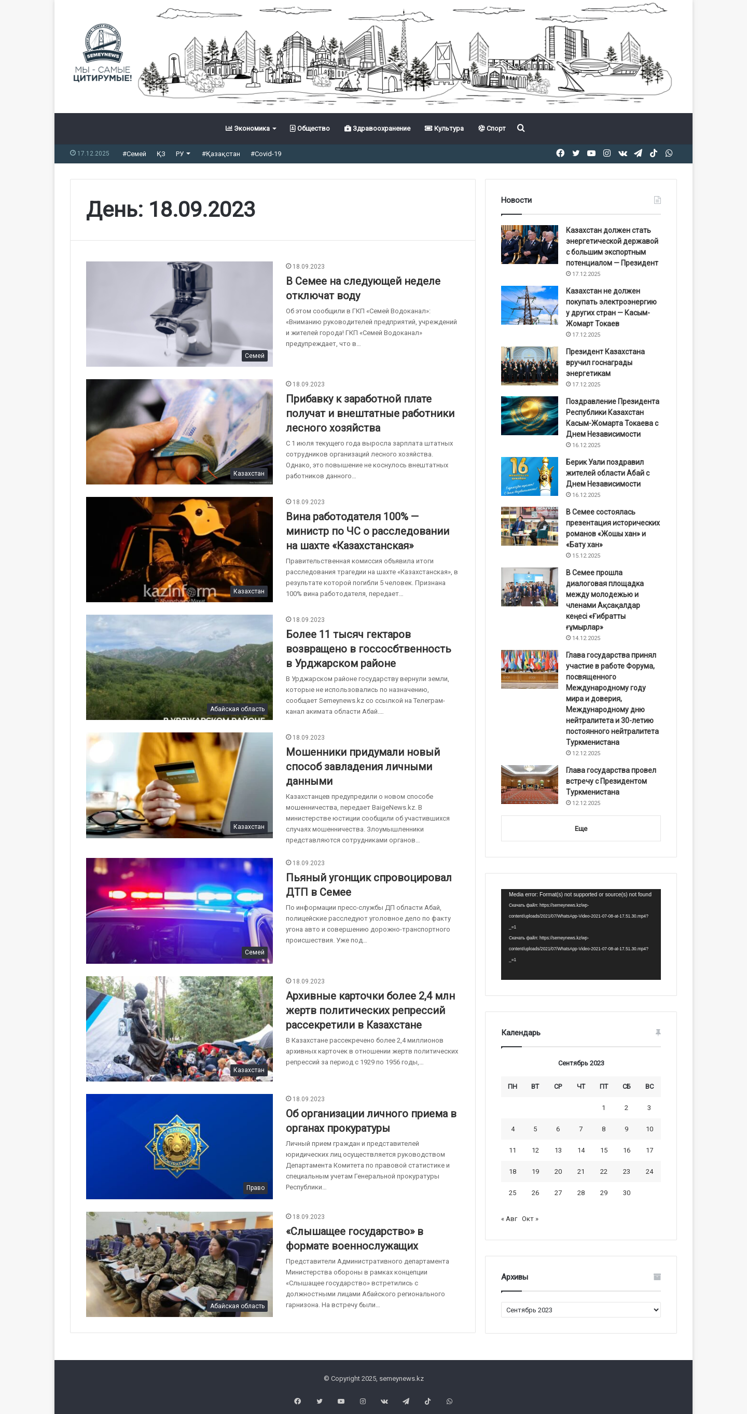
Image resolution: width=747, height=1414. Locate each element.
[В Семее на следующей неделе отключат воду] (179, 314)
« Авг (509, 1219)
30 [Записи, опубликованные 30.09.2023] (626, 1193)
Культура (444, 128)
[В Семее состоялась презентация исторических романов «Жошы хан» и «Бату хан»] (529, 526)
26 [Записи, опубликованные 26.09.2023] (535, 1193)
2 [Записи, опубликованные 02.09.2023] (626, 1108)
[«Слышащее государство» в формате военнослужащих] (179, 1264)
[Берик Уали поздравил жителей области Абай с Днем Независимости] (529, 476)
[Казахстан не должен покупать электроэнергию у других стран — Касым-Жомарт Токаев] (529, 305)
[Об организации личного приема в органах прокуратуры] (179, 1146)
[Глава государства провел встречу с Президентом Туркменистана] (529, 784)
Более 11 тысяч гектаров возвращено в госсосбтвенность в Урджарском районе (368, 649)
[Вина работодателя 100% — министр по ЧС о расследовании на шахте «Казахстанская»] (179, 549)
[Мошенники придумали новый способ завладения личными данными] (179, 785)
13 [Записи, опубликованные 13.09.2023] (558, 1150)
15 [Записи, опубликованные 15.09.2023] (603, 1150)
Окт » (530, 1219)
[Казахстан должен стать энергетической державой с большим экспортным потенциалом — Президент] (529, 244)
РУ (180, 154)
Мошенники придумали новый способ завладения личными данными (363, 766)
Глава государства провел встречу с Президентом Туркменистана (611, 781)
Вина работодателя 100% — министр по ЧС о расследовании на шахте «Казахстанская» (367, 531)
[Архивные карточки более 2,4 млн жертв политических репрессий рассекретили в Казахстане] (179, 1029)
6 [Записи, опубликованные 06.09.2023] (558, 1129)
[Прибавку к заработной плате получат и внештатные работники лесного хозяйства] (179, 431)
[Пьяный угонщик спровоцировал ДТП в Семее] (179, 910)
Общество (310, 128)
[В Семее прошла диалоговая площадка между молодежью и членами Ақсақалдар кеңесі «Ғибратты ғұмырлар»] (529, 586)
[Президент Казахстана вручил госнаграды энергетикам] (529, 365)
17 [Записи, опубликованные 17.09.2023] (649, 1150)
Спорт (492, 128)
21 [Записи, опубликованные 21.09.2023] (581, 1171)
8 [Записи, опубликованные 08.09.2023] (603, 1129)
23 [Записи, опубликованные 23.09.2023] (626, 1171)
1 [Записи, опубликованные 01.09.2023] (603, 1108)
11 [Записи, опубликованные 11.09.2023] (512, 1150)
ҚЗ (161, 154)
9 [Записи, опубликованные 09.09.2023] (626, 1129)
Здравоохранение (377, 128)
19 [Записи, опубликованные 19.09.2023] (535, 1171)
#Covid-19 (266, 154)
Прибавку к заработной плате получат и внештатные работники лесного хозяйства (370, 413)
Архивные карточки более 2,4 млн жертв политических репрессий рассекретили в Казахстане (370, 1010)
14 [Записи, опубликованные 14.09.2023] (581, 1150)
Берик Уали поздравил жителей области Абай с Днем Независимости (607, 473)
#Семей (134, 154)
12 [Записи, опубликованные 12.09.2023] (535, 1150)
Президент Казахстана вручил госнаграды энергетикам (605, 363)
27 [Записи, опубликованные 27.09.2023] (558, 1193)
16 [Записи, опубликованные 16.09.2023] (626, 1150)
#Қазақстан (221, 154)
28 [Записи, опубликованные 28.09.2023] (581, 1193)
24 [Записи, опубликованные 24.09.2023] (649, 1171)
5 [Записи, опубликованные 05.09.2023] (535, 1129)
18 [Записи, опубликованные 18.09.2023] (512, 1171)
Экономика (248, 128)
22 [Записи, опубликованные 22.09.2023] (603, 1171)
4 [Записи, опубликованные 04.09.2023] (513, 1129)
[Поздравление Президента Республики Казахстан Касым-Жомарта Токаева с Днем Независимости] (529, 415)
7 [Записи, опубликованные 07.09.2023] (581, 1129)
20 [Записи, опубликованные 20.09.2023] (558, 1171)
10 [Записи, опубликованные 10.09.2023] (649, 1129)
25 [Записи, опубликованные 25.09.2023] (512, 1193)
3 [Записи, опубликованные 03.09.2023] (649, 1108)
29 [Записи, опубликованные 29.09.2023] (603, 1193)
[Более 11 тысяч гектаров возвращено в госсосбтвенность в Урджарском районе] (179, 667)
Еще (581, 829)
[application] (581, 934)
